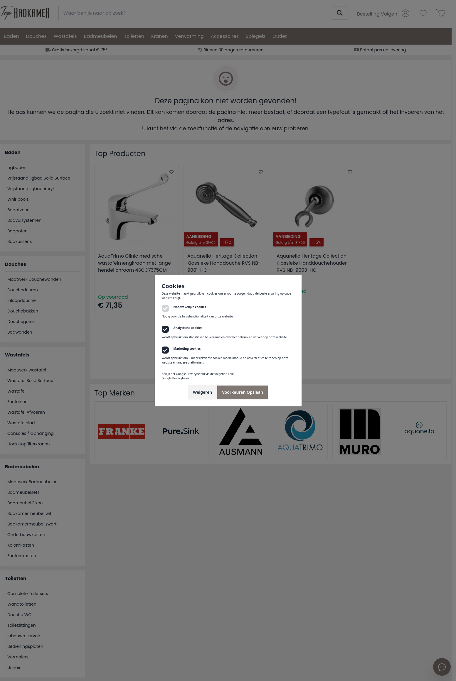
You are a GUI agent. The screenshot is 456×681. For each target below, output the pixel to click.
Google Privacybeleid (176, 378)
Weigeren (202, 392)
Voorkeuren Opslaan (242, 392)
